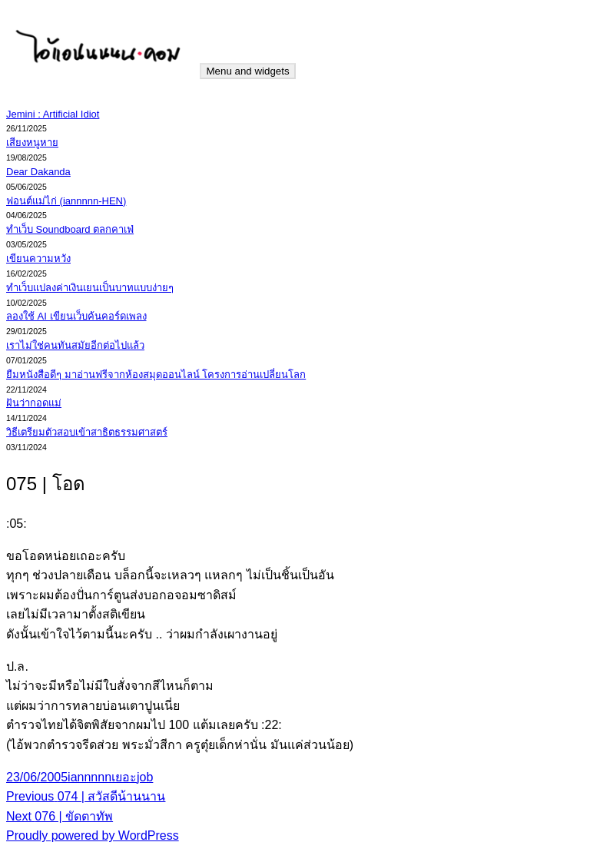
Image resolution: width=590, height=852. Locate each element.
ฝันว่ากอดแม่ (33, 403)
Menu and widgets (247, 71)
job (145, 777)
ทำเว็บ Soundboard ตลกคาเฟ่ (70, 229)
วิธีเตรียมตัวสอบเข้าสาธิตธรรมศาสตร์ (86, 432)
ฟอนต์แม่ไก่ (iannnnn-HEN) (66, 201)
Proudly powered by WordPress (92, 835)
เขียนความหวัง (38, 258)
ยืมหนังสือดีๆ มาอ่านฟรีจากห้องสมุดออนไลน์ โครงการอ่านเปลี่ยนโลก (156, 374)
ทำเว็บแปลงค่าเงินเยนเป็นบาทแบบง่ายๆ (90, 287)
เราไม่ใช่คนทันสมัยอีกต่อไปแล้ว (75, 345)
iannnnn (89, 777)
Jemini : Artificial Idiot (52, 114)
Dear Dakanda (38, 171)
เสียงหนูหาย (32, 142)
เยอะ (124, 777)
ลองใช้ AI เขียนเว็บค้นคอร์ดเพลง (76, 316)
